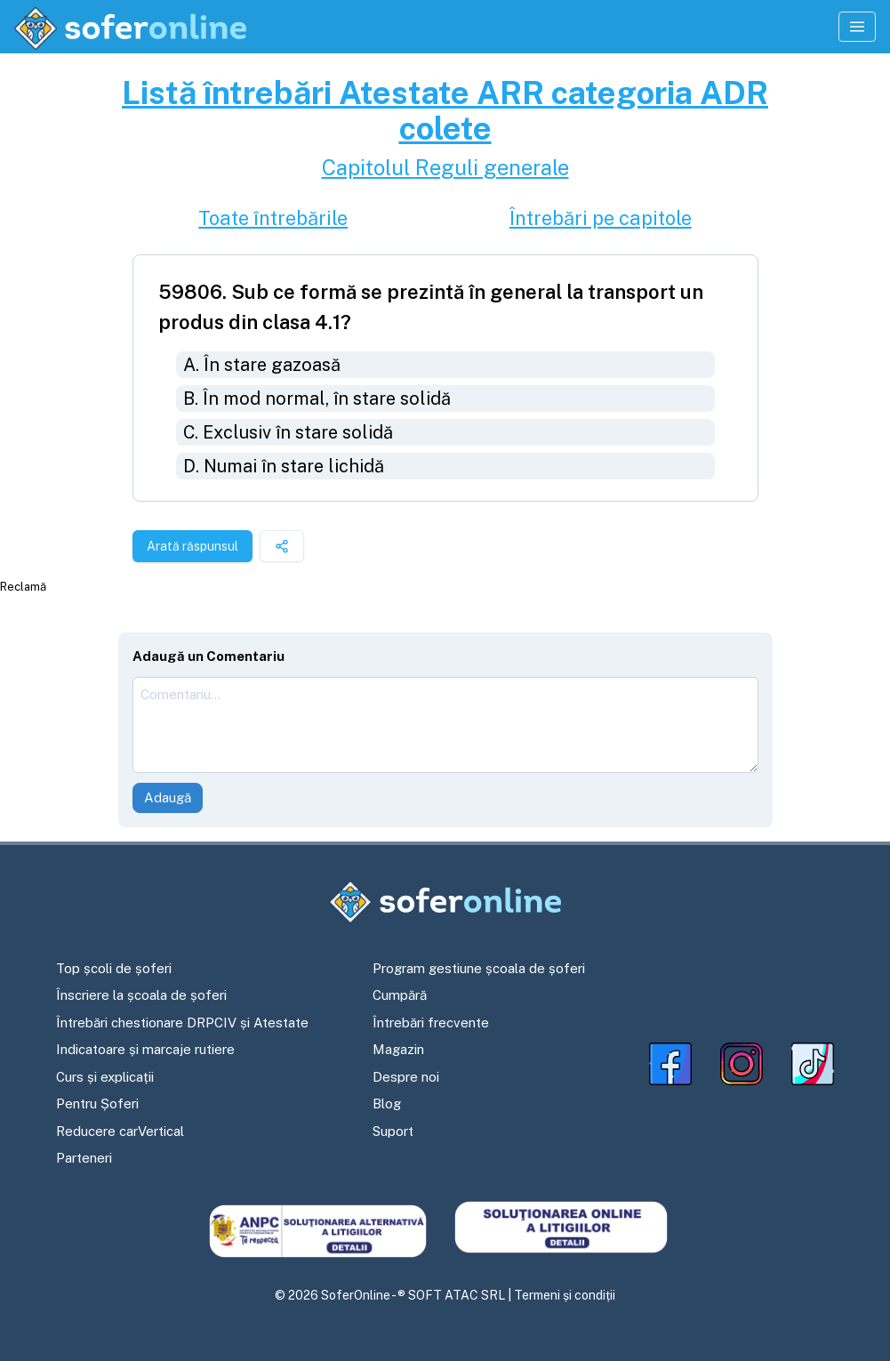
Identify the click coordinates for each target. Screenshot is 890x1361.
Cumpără (400, 995)
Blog (387, 1103)
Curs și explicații (105, 1076)
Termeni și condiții (564, 1295)
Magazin (398, 1049)
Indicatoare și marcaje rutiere (145, 1049)
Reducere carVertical (120, 1131)
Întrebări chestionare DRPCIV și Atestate (182, 1022)
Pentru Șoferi (97, 1103)
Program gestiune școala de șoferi (479, 968)
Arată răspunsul (192, 546)
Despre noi (406, 1076)
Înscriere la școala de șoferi (141, 995)
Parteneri (84, 1157)
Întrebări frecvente (431, 1022)
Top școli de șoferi (114, 968)
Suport (393, 1131)
